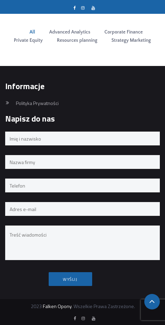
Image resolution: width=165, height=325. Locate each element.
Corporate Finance (124, 32)
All (32, 32)
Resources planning (77, 40)
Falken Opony (57, 306)
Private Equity (28, 40)
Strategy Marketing (131, 40)
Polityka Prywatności (37, 103)
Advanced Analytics (69, 32)
